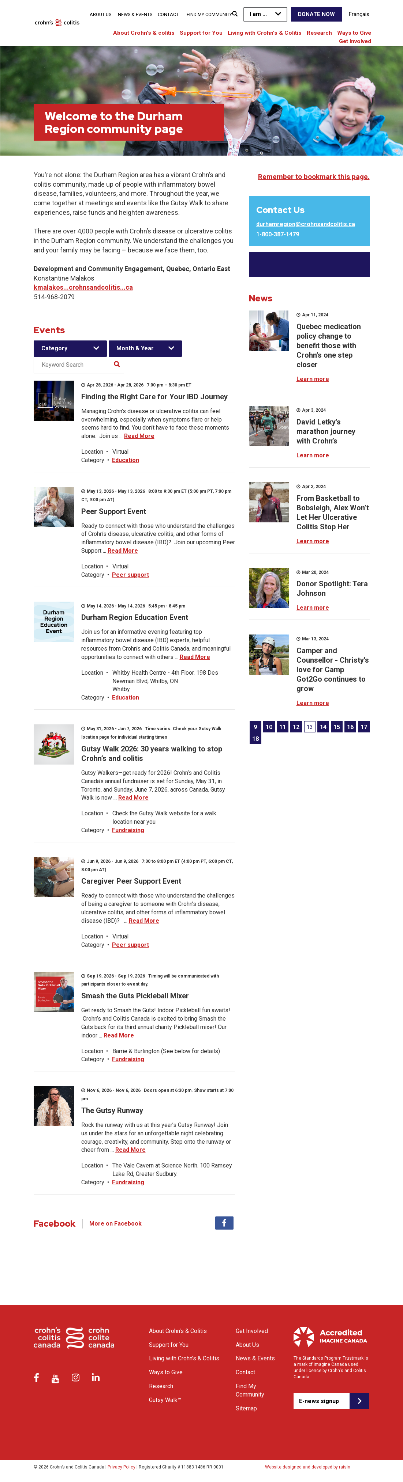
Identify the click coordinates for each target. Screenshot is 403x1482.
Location (92, 451)
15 (336, 727)
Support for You (201, 33)
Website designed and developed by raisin (307, 1467)
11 (282, 727)
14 (323, 727)
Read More (139, 436)
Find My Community (209, 14)
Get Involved (355, 41)
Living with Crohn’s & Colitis (265, 33)
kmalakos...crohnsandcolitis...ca (83, 287)
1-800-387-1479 (277, 234)
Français (359, 14)
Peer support (130, 574)
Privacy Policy (121, 1467)
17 (364, 727)
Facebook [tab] (224, 1223)
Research (319, 33)
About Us (100, 14)
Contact (168, 14)
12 (296, 727)
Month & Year (135, 348)
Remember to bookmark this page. (314, 176)
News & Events (135, 14)
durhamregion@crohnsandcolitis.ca (305, 224)
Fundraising (128, 830)
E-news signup (319, 1401)
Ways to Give (354, 33)
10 (269, 727)
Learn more (312, 379)
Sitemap (246, 1408)
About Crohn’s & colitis (144, 33)
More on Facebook (115, 1223)
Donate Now (316, 14)
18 (255, 738)
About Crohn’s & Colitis (178, 1330)
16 (350, 727)
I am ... (258, 14)
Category (54, 348)
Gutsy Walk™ (165, 1400)
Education (125, 460)
